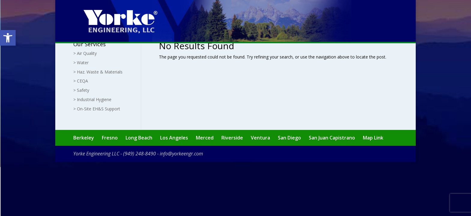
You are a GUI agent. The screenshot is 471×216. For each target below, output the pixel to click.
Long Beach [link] (139, 137)
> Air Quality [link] (85, 53)
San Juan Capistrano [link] (332, 137)
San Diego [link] (289, 137)
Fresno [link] (110, 137)
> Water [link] (81, 62)
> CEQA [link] (80, 81)
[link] (8, 38)
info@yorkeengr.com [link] (181, 153)
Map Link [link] (373, 137)
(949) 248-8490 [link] (139, 153)
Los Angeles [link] (174, 137)
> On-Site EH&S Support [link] (96, 109)
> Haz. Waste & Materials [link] (98, 72)
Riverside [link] (232, 137)
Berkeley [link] (83, 137)
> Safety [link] (81, 90)
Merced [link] (205, 137)
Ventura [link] (260, 137)
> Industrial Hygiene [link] (92, 99)
